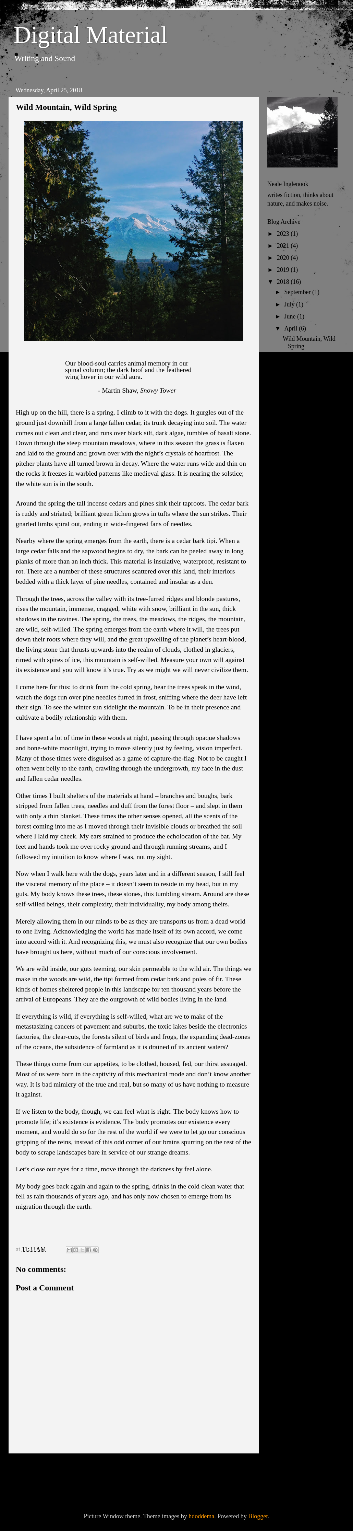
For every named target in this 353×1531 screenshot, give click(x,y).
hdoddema (201, 1516)
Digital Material (91, 35)
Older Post (233, 1468)
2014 (284, 485)
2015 (284, 472)
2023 (284, 233)
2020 (284, 257)
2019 (284, 269)
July (290, 304)
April (291, 328)
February (296, 433)
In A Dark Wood (303, 406)
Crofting (293, 370)
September (298, 292)
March (293, 421)
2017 (284, 448)
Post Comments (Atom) (78, 1486)
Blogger (258, 1516)
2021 (284, 245)
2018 (284, 281)
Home (135, 1468)
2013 (284, 497)
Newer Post (35, 1468)
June (290, 316)
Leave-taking (299, 358)
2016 (284, 460)
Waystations (298, 394)
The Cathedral (300, 382)
